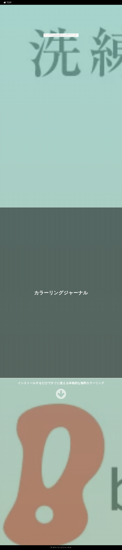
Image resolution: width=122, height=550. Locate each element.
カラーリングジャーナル (61, 292)
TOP (8, 2)
